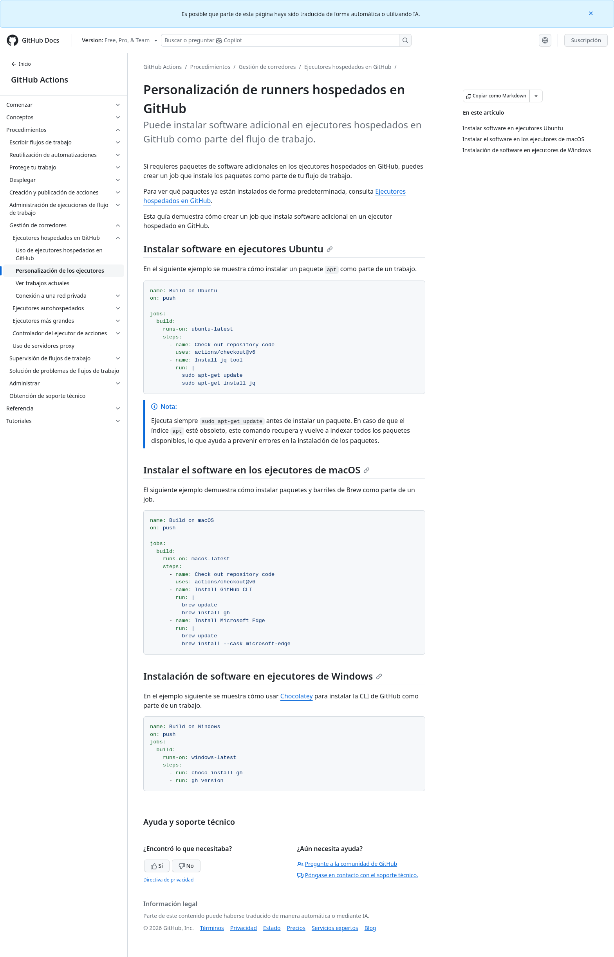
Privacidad (243, 928)
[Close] (591, 12)
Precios (296, 928)
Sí (157, 865)
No (186, 865)
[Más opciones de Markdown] (536, 96)
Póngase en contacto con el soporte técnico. (357, 875)
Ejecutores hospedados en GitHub (348, 66)
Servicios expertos (335, 928)
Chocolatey (296, 696)
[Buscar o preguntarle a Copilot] (286, 40)
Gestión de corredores (267, 66)
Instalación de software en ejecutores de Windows (262, 675)
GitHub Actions (39, 79)
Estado (271, 928)
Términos (212, 928)
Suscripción (586, 40)
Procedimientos (210, 66)
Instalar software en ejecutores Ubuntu (238, 248)
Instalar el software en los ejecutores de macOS (256, 469)
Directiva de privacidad (168, 879)
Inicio (21, 64)
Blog (370, 928)
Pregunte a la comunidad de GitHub (347, 863)
